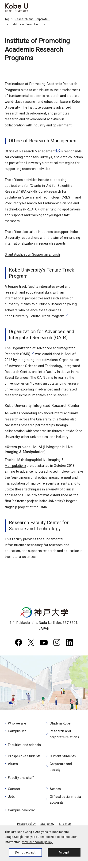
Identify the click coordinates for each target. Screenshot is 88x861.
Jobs (11, 796)
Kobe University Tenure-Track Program (34, 316)
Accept (64, 852)
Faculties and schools (24, 745)
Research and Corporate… (32, 19)
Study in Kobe (60, 723)
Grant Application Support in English (32, 254)
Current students (63, 756)
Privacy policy (26, 823)
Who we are (17, 723)
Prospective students (24, 756)
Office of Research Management (30, 151)
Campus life (17, 731)
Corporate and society (61, 767)
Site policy (47, 823)
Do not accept (25, 852)
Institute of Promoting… (26, 24)
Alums (13, 764)
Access (55, 789)
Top (7, 19)
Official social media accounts (65, 799)
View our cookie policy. (37, 842)
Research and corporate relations (64, 734)
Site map (65, 823)
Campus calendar (21, 810)
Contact (14, 789)
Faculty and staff (21, 778)
